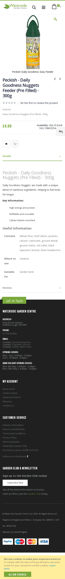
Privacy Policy (10, 437)
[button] (55, 22)
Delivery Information (13, 425)
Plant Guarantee (11, 441)
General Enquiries (21, 342)
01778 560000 (10, 333)
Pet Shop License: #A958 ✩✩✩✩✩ (21, 450)
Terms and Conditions (14, 433)
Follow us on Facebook (16, 456)
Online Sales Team (21, 346)
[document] (33, 567)
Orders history (10, 393)
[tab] (32, 156)
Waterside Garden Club (15, 445)
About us (7, 401)
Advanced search (12, 397)
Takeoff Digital (20, 532)
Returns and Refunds (14, 429)
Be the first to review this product (39, 103)
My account (9, 388)
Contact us (8, 405)
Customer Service (21, 344)
